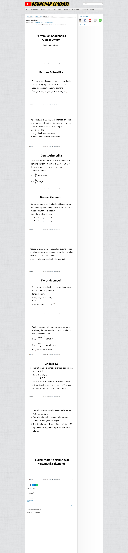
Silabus (59, 10)
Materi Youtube (75, 10)
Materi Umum (85, 10)
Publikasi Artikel (34, 10)
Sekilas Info (43, 10)
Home (27, 10)
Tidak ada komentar (49, 22)
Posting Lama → (72, 505)
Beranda (52, 505)
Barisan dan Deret (32, 20)
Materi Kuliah (67, 10)
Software (92, 10)
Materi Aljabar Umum (36, 16)
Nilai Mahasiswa (52, 10)
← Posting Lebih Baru (31, 505)
